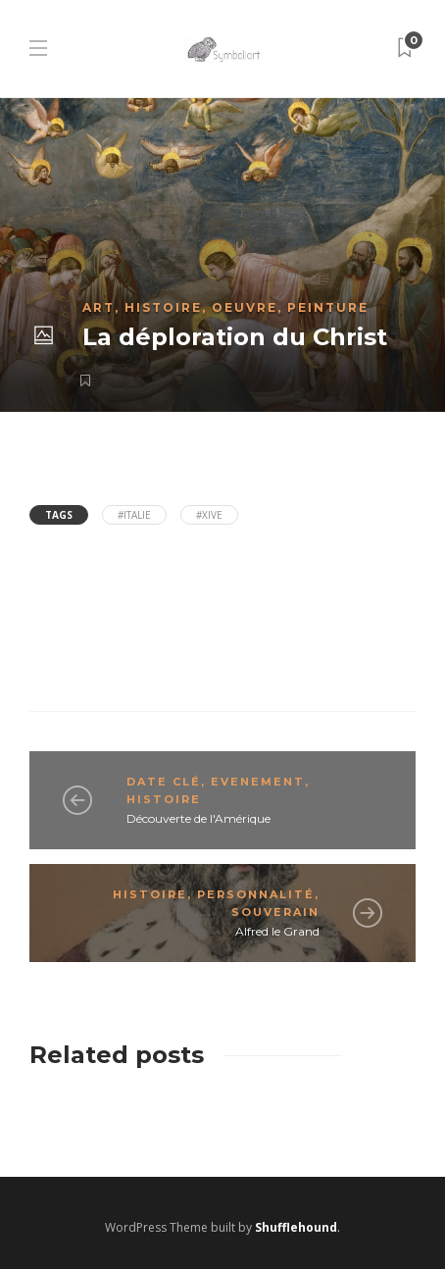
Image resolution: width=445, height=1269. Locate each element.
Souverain (275, 912)
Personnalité (256, 894)
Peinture (328, 307)
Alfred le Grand (277, 931)
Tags (59, 515)
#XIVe (209, 515)
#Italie (134, 515)
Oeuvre (244, 307)
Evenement (258, 781)
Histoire (163, 307)
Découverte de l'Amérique (198, 818)
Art (98, 307)
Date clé (163, 781)
